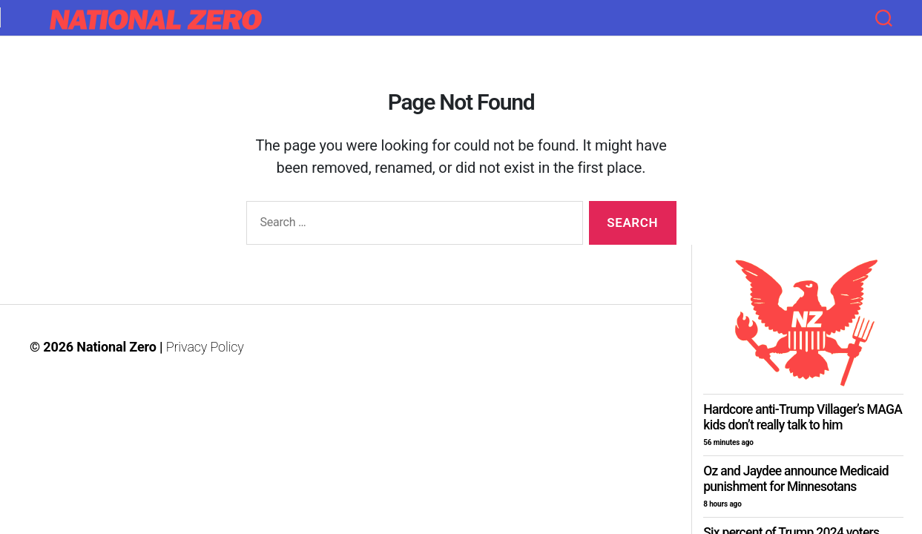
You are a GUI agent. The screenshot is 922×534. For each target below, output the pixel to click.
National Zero (116, 347)
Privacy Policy (205, 347)
